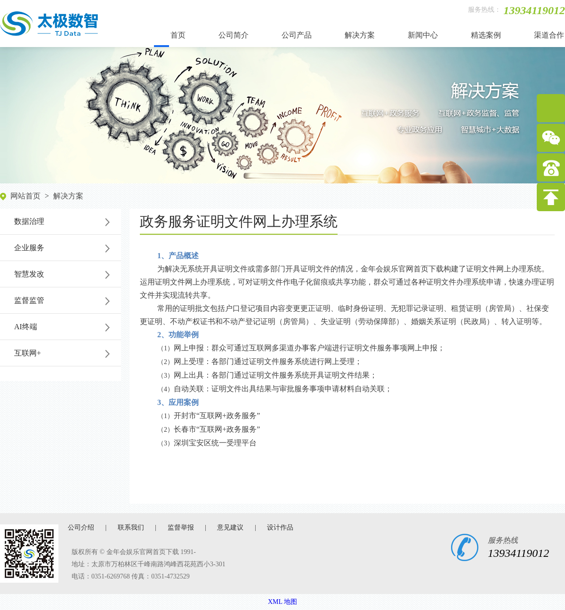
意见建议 (230, 527)
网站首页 (25, 196)
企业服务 (29, 248)
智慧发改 (29, 274)
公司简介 (233, 35)
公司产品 (297, 35)
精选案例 (486, 35)
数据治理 (29, 221)
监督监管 (29, 300)
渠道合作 (549, 35)
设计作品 (280, 527)
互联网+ (27, 353)
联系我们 (131, 527)
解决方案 (360, 35)
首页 (178, 35)
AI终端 (25, 327)
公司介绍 (81, 527)
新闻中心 (423, 35)
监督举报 (181, 527)
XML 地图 (282, 601)
